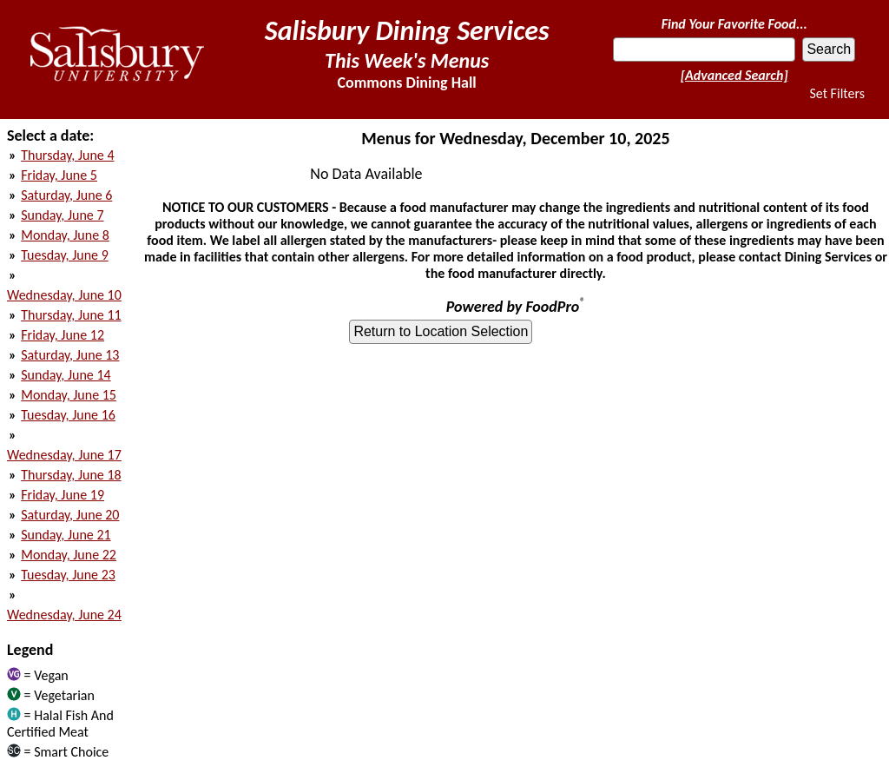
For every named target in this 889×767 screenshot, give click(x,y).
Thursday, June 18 (71, 474)
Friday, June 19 (62, 494)
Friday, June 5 (59, 175)
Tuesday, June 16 (68, 415)
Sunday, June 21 (65, 534)
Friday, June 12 (62, 335)
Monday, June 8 (65, 235)
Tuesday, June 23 (68, 574)
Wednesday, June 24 (64, 614)
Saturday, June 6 (66, 195)
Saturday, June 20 (70, 514)
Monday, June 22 (68, 554)
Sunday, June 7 (62, 215)
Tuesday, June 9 (65, 255)
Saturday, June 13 (70, 355)
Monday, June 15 (68, 395)
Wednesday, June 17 (64, 454)
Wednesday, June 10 (64, 295)
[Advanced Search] (734, 75)
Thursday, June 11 (71, 315)
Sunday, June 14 (65, 375)
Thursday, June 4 (67, 155)
